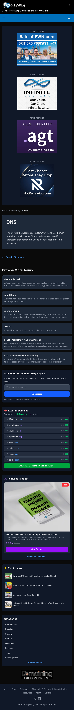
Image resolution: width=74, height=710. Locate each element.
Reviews (9, 648)
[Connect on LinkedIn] (39, 698)
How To (8, 639)
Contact (48, 693)
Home (4, 210)
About (38, 693)
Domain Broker (60, 689)
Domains (9, 629)
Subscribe (37, 394)
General (8, 634)
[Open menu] (3, 18)
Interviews (9, 643)
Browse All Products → (37, 557)
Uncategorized (11, 658)
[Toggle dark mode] (69, 5)
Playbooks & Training (41, 689)
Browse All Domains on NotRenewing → (37, 466)
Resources (27, 693)
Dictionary (15, 210)
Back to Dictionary (13, 257)
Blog (14, 689)
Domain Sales (11, 624)
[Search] (69, 18)
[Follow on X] (34, 698)
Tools (7, 653)
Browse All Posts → (37, 663)
